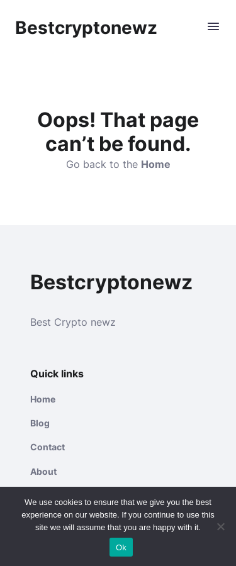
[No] (220, 526)
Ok (121, 547)
